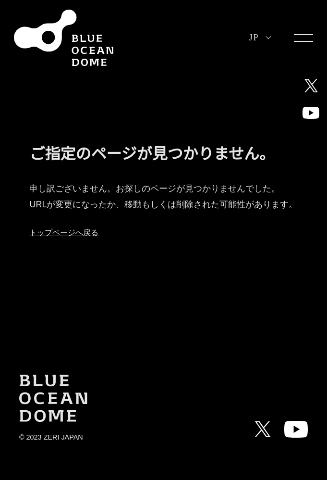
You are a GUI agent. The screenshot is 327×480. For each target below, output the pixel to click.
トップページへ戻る (63, 232)
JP (254, 37)
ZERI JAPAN (63, 437)
